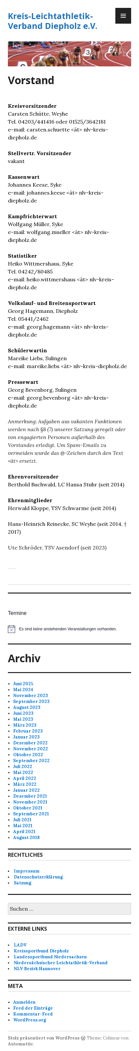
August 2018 (26, 837)
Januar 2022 (26, 790)
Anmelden (24, 1002)
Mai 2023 (23, 719)
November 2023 (30, 695)
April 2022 (24, 778)
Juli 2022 (22, 766)
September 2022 (31, 760)
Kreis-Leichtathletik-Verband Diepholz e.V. (52, 20)
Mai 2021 (23, 826)
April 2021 (24, 831)
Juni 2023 (23, 713)
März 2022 (24, 784)
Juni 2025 (23, 684)
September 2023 (31, 701)
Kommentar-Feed (33, 1014)
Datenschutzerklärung (38, 877)
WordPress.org (29, 1020)
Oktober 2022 (28, 755)
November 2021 (30, 802)
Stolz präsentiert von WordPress (44, 1038)
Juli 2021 (22, 820)
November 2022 (30, 749)
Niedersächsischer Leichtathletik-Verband (61, 963)
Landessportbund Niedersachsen (50, 957)
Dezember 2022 (30, 743)
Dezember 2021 (30, 796)
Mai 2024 (23, 689)
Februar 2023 (28, 731)
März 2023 (24, 725)
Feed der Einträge (33, 1008)
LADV (20, 945)
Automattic (20, 1044)
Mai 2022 (23, 772)
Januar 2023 (26, 737)
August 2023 (26, 707)
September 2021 (31, 814)
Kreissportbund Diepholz (41, 951)
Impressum (26, 871)
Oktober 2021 (27, 808)
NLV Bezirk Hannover (37, 968)
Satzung (22, 883)
